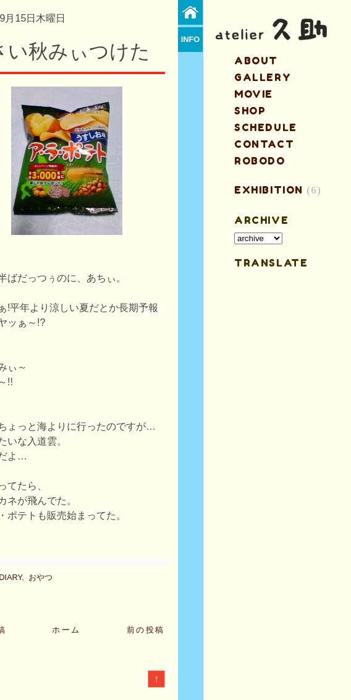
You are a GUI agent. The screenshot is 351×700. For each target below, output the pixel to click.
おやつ (40, 577)
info (190, 39)
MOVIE (253, 94)
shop (250, 111)
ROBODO (259, 161)
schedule (265, 127)
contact (264, 144)
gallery (262, 77)
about (256, 60)
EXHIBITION (268, 190)
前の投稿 (146, 629)
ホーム (66, 629)
